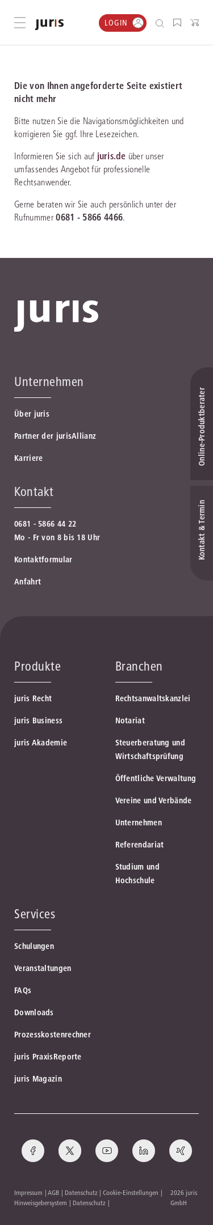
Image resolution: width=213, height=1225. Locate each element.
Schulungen (34, 946)
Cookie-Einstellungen (130, 1192)
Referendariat (139, 845)
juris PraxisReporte (48, 1057)
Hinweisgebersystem (40, 1202)
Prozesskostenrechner (52, 1034)
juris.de (111, 156)
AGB (53, 1192)
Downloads (34, 1012)
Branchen (139, 666)
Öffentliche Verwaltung (156, 778)
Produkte (37, 666)
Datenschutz (81, 1192)
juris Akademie (40, 742)
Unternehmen (138, 822)
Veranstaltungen (43, 968)
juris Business (38, 720)
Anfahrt (27, 582)
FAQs (22, 990)
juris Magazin (38, 1079)
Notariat (130, 720)
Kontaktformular (43, 559)
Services (34, 914)
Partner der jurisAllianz (55, 436)
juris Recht (33, 698)
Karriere (28, 458)
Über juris (31, 414)
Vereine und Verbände (153, 800)
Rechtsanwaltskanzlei (153, 698)
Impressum (28, 1192)
